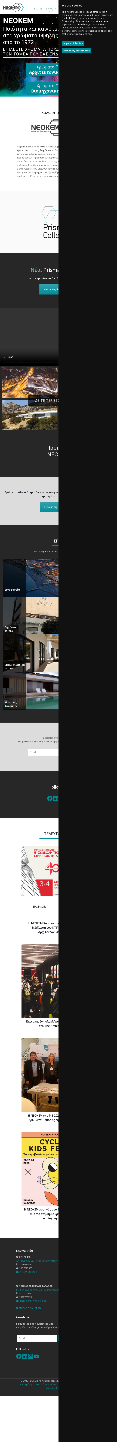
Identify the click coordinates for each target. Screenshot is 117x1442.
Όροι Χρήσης (26, 1384)
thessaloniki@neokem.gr (31, 1300)
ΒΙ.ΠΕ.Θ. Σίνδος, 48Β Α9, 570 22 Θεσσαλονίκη (39, 1289)
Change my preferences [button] (76, 50)
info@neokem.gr (26, 1271)
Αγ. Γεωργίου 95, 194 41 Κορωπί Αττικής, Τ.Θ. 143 (42, 1260)
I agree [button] (67, 43)
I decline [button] (78, 43)
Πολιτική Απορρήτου (46, 1384)
